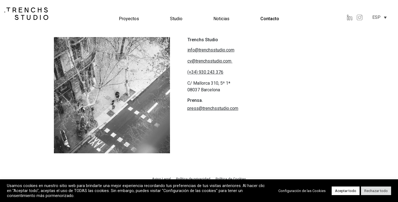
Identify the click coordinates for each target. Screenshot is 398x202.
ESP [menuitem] (376, 17)
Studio (176, 18)
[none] (379, 17)
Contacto (269, 18)
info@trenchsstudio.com (210, 50)
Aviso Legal (162, 179)
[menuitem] (379, 17)
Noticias (221, 18)
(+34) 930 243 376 (205, 72)
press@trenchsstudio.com (212, 108)
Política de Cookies (231, 179)
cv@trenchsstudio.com (209, 61)
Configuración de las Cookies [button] (302, 191)
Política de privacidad (193, 179)
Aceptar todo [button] (345, 191)
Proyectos (129, 18)
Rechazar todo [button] (376, 191)
